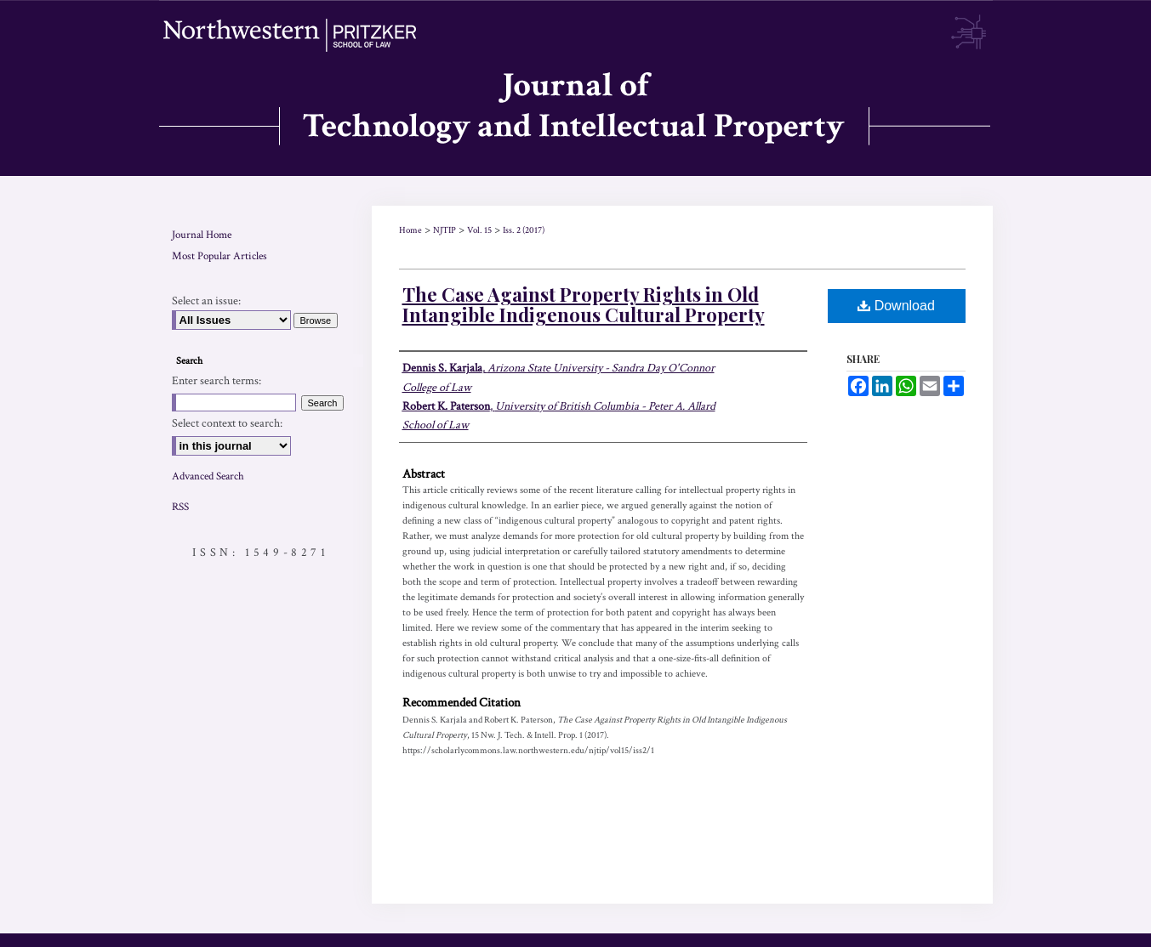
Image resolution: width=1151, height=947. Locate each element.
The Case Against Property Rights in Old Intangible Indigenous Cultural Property (583, 304)
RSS (180, 507)
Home (410, 230)
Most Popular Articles (219, 256)
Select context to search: (227, 423)
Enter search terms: (216, 380)
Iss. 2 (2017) (523, 230)
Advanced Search (208, 476)
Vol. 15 (479, 230)
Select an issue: (206, 301)
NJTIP (444, 230)
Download (896, 305)
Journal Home (201, 235)
